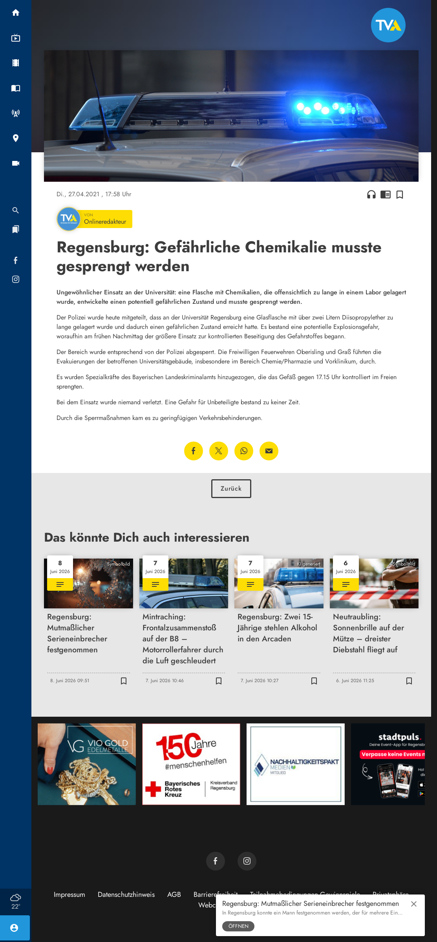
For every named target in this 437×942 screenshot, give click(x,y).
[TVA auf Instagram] (247, 861)
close (414, 904)
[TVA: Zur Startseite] (388, 25)
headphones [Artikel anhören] (371, 194)
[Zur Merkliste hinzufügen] (399, 194)
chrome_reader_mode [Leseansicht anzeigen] (385, 194)
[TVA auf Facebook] (215, 861)
